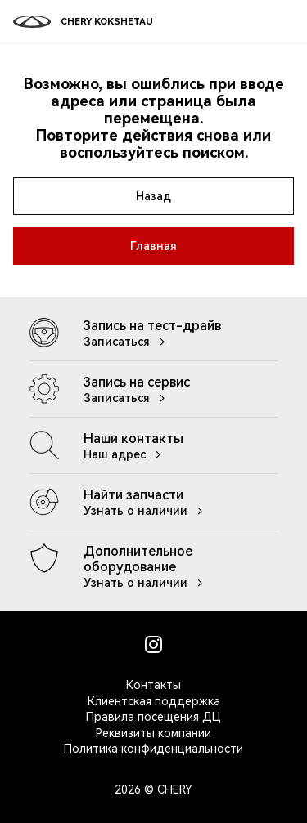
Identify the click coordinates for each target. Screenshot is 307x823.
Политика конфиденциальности (153, 748)
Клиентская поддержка (154, 701)
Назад (153, 196)
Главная (153, 246)
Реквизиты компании (153, 733)
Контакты (153, 684)
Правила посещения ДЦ (153, 716)
